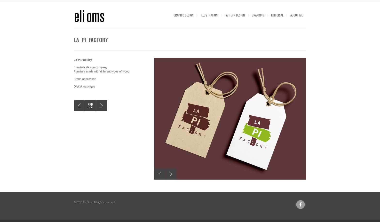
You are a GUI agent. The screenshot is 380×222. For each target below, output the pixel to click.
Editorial (277, 15)
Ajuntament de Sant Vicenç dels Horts (79, 105)
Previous (159, 174)
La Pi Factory (101, 105)
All (90, 105)
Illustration (209, 15)
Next (171, 174)
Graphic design (184, 15)
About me (296, 15)
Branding (258, 15)
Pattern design (235, 15)
